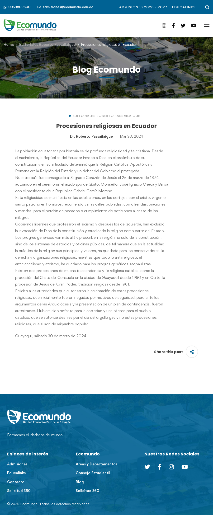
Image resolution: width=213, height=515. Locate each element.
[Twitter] (183, 25)
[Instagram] (164, 25)
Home (9, 44)
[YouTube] (194, 25)
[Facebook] (173, 25)
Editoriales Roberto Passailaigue (47, 44)
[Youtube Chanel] (184, 467)
